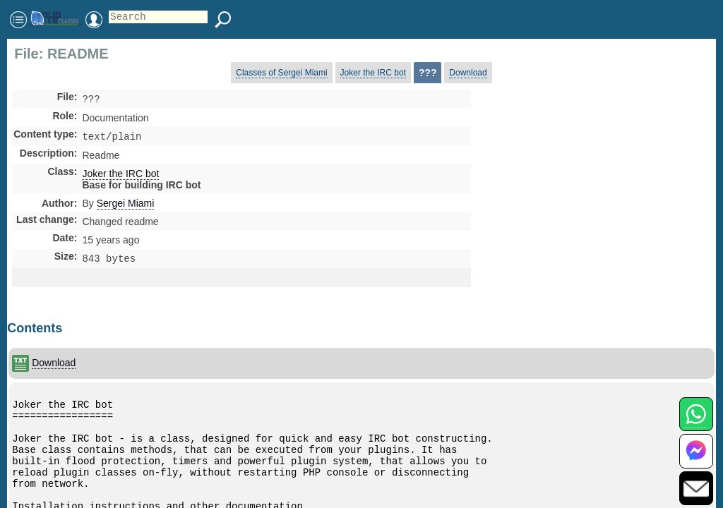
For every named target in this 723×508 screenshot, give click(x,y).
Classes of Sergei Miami (281, 73)
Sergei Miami (126, 206)
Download (467, 73)
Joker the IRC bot (373, 73)
